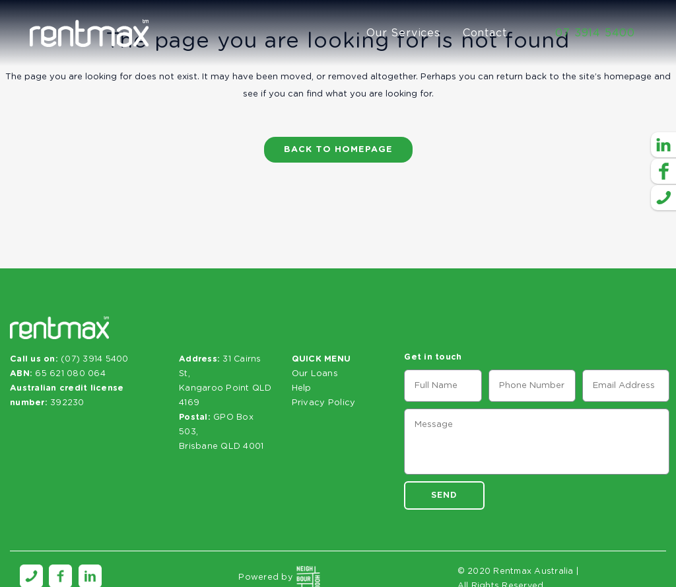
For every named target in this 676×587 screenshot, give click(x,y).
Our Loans (315, 374)
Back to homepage (338, 149)
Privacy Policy (324, 403)
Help (302, 388)
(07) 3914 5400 (95, 359)
